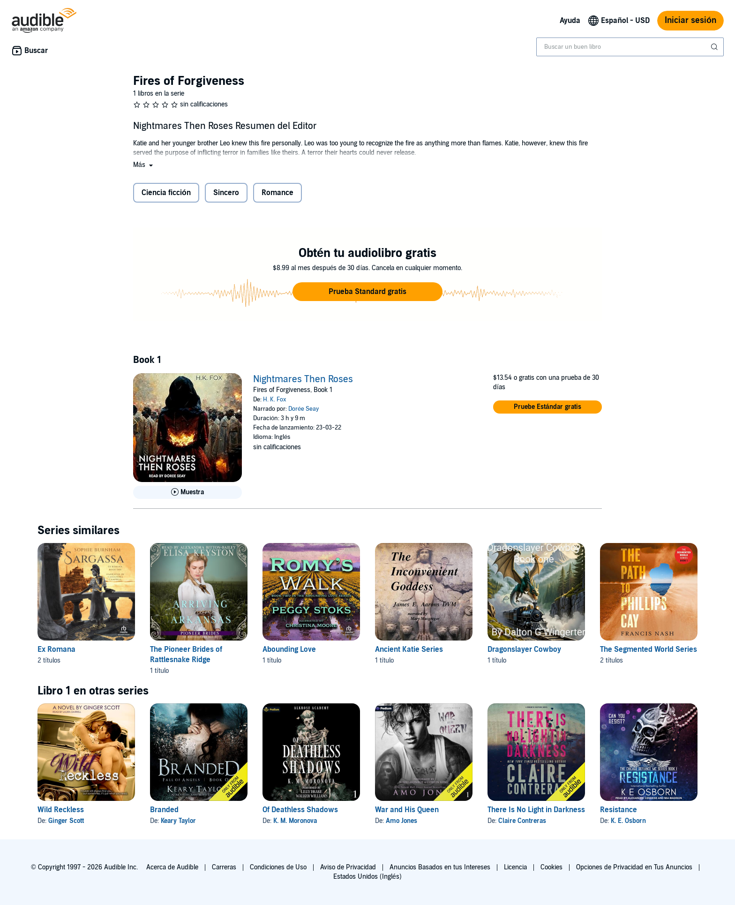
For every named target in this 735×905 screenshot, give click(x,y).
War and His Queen (407, 809)
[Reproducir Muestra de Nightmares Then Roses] (187, 492)
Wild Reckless (61, 809)
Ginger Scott (66, 821)
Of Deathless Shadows (300, 809)
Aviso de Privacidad (348, 867)
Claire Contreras (522, 821)
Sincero (226, 192)
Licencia (515, 867)
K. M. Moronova (295, 821)
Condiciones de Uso (278, 867)
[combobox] (630, 47)
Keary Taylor (178, 821)
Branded (164, 809)
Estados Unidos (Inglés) (367, 877)
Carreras (224, 867)
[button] (144, 165)
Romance (277, 192)
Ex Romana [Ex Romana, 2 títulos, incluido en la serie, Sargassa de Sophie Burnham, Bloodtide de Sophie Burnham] (56, 649)
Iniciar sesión (690, 20)
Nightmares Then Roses (303, 379)
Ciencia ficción (166, 192)
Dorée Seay (303, 409)
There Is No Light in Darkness (536, 809)
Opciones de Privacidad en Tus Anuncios (634, 867)
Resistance (618, 809)
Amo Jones (401, 821)
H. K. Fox (274, 399)
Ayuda (570, 20)
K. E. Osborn (628, 821)
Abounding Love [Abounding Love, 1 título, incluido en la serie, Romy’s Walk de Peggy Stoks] (289, 649)
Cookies (551, 867)
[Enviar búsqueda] (715, 47)
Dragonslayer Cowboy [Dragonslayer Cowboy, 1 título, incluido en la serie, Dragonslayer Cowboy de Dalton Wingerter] (524, 649)
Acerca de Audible (172, 867)
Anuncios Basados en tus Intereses (440, 867)
